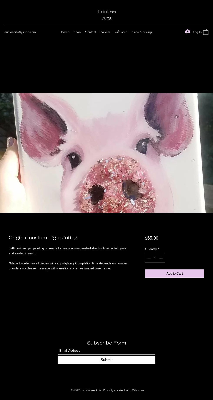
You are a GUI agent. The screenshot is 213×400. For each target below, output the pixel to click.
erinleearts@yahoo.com (20, 32)
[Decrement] (148, 258)
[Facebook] (172, 32)
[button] (205, 32)
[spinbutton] (154, 258)
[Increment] (161, 258)
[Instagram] (178, 32)
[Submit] (106, 360)
